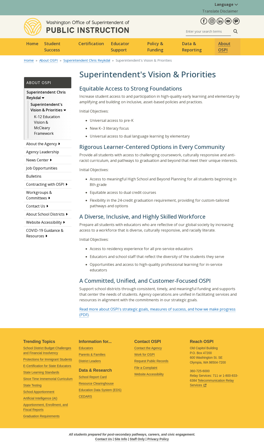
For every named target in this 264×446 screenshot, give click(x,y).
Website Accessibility (44, 222)
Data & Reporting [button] (192, 47)
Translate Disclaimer (220, 11)
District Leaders (90, 361)
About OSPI (48, 60)
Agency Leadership (42, 151)
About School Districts (45, 214)
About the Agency (41, 143)
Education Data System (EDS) (100, 390)
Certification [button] (91, 43)
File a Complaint (145, 368)
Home (32, 43)
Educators (86, 348)
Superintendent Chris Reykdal (86, 60)
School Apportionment (38, 392)
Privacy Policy (158, 439)
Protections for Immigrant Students (47, 359)
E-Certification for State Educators (47, 366)
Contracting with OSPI (45, 184)
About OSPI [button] (224, 47)
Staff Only (137, 439)
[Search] (208, 31)
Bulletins (33, 176)
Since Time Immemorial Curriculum (48, 379)
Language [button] (226, 4)
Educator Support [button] (120, 47)
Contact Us (35, 206)
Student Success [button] (52, 47)
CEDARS (85, 396)
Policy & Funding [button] (155, 47)
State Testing (32, 385)
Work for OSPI (144, 354)
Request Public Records (151, 361)
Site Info (121, 439)
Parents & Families (92, 354)
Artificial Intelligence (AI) (40, 398)
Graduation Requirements (41, 416)
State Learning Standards (41, 372)
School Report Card (93, 377)
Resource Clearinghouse (96, 383)
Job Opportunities (41, 168)
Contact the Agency (148, 348)
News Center (37, 160)
